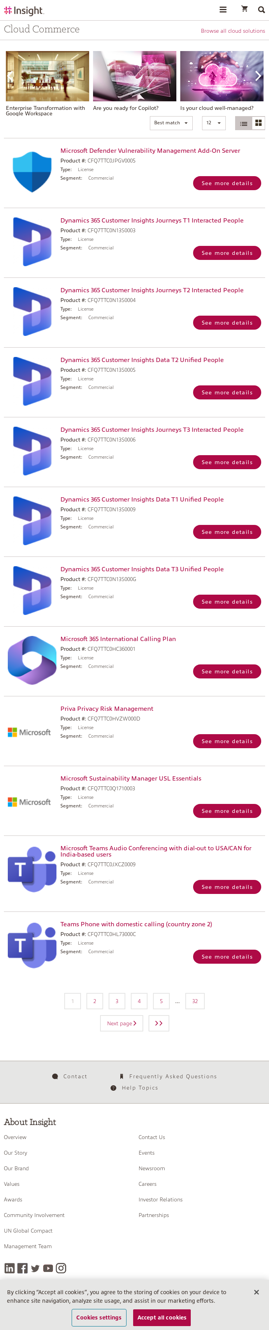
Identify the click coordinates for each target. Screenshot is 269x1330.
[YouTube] (48, 1268)
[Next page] (159, 1023)
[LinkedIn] (9, 1268)
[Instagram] (61, 1268)
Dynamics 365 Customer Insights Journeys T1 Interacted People (152, 220)
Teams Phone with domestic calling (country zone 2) (136, 924)
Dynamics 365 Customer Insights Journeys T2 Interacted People (152, 290)
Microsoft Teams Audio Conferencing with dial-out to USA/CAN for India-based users (155, 851)
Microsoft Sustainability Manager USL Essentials (130, 778)
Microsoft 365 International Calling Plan (118, 639)
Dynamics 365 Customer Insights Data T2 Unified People (142, 360)
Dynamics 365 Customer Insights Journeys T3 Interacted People (152, 430)
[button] (171, 123)
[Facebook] (22, 1268)
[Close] (256, 1297)
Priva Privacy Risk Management (106, 709)
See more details (227, 183)
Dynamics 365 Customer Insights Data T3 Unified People (142, 569)
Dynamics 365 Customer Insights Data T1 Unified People (142, 499)
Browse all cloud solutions (233, 31)
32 (195, 1001)
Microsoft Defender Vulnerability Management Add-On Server (150, 151)
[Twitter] (35, 1268)
